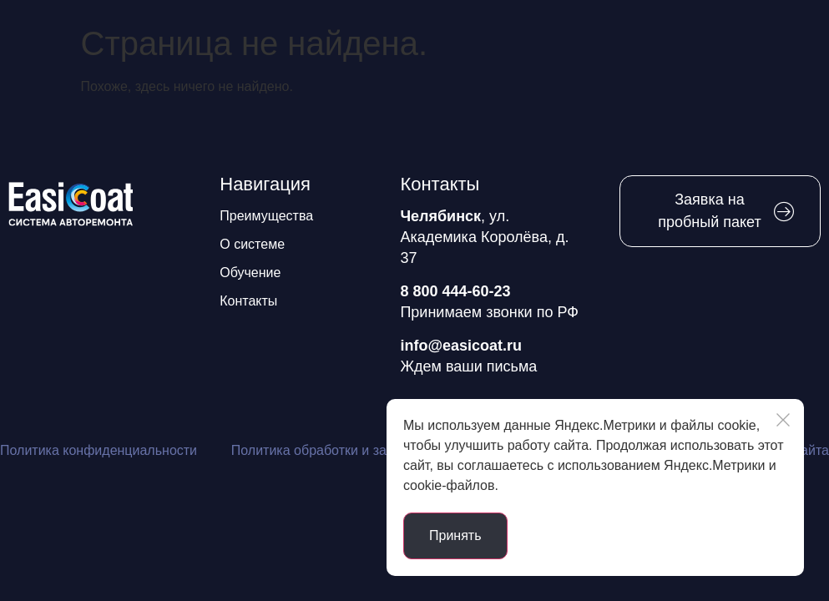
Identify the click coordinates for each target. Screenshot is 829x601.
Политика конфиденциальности (98, 450)
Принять (455, 535)
